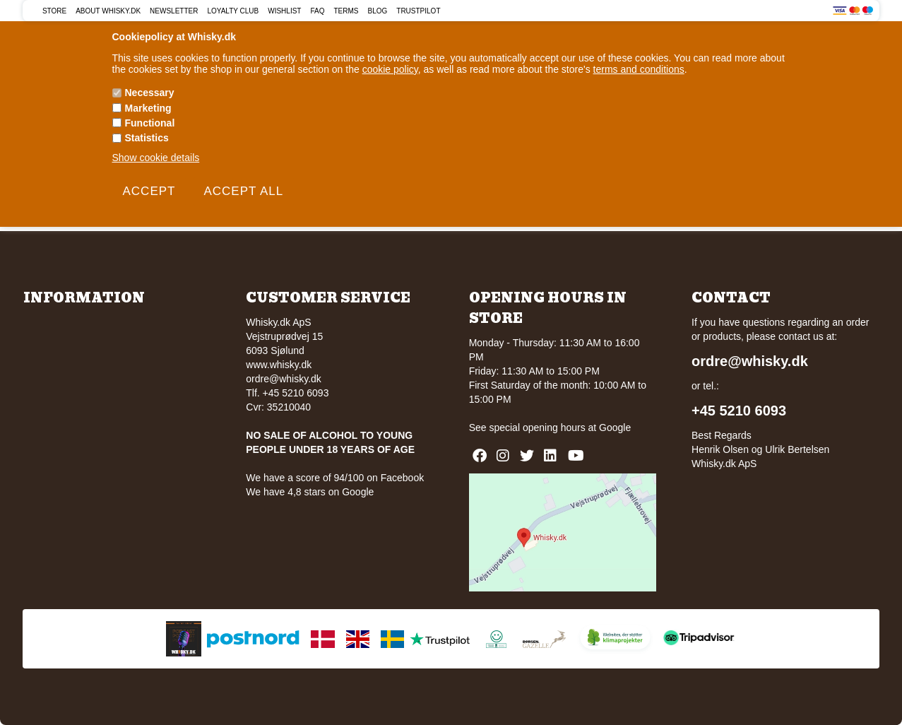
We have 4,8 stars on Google (310, 491)
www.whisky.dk (278, 364)
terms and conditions (638, 69)
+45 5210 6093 (739, 410)
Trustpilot (418, 11)
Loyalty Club (233, 11)
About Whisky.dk (108, 11)
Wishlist (284, 11)
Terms (345, 11)
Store (54, 11)
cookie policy (390, 69)
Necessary (149, 92)
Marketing (148, 108)
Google (615, 427)
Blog (377, 11)
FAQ (317, 11)
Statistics (147, 137)
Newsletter (174, 11)
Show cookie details (156, 157)
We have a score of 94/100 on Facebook (335, 477)
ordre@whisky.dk (283, 378)
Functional (150, 123)
